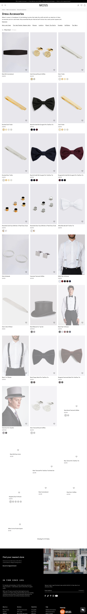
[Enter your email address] (61, 562)
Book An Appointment (9, 538)
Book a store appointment (63, 1)
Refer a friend (49, 586)
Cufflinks (67, 25)
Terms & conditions (50, 591)
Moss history (6, 582)
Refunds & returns (50, 584)
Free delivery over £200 (35, 1)
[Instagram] (53, 568)
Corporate (5, 588)
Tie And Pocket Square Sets (22, 25)
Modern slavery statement (6, 590)
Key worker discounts (22, 586)
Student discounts (21, 588)
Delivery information (51, 582)
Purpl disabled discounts (23, 590)
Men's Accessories (11, 9)
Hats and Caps (6, 25)
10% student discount (21, 1)
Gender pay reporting (8, 593)
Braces (35, 25)
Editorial (33, 586)
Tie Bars (74, 25)
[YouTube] (56, 568)
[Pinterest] (50, 568)
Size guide (33, 582)
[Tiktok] (48, 568)
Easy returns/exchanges (49, 1)
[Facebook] (45, 568)
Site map (48, 588)
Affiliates (5, 586)
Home (3, 9)
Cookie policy (49, 595)
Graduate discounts (22, 582)
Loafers (41, 25)
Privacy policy (49, 593)
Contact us (48, 590)
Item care (33, 584)
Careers (5, 584)
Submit (81, 563)
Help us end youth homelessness (70, 594)
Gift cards (19, 584)
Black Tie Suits (51, 25)
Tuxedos (60, 25)
